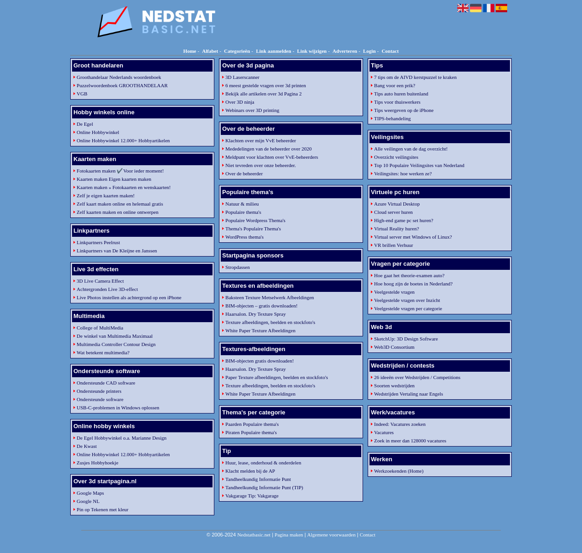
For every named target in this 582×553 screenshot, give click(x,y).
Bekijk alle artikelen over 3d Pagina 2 (263, 93)
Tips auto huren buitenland (401, 93)
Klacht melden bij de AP (250, 471)
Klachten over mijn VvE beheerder (260, 140)
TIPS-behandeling (392, 118)
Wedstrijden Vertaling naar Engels (408, 394)
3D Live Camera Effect (100, 281)
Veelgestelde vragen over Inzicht (407, 300)
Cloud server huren (393, 212)
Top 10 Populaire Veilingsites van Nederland (419, 165)
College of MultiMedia (100, 327)
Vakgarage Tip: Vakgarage (252, 495)
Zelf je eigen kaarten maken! (105, 195)
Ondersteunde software (100, 399)
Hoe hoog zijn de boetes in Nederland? (413, 283)
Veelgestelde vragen (394, 292)
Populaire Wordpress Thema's (255, 220)
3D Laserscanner (242, 77)
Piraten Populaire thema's (251, 432)
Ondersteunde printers (99, 391)
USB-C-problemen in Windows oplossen (118, 407)
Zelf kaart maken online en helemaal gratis (120, 204)
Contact (389, 51)
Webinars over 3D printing (252, 110)
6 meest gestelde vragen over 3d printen (265, 85)
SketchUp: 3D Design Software (406, 338)
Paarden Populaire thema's (252, 424)
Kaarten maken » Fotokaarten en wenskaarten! (124, 187)
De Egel (85, 124)
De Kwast (87, 446)
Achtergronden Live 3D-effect (107, 289)
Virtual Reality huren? (396, 228)
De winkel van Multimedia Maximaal (115, 336)
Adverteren (345, 51)
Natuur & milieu (242, 204)
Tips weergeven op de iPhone (404, 110)
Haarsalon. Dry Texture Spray (255, 314)
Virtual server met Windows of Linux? (413, 237)
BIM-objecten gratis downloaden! (259, 360)
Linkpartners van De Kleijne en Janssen (117, 250)
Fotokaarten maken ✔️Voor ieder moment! (120, 170)
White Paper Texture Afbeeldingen (260, 330)
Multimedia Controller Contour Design (116, 344)
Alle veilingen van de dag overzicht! (411, 148)
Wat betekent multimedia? (103, 352)
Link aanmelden (273, 51)
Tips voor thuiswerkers (397, 102)
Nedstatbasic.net (253, 534)
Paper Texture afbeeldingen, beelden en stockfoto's (276, 377)
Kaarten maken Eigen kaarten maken (114, 179)
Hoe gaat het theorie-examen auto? (409, 275)
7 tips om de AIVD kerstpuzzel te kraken (415, 77)
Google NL (88, 501)
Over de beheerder (244, 173)
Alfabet (210, 51)
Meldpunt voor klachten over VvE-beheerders (271, 157)
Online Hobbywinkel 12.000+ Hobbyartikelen (123, 140)
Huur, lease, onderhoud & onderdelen (263, 462)
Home (189, 51)
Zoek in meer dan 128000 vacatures (410, 440)
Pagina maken (288, 534)
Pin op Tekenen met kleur (103, 509)
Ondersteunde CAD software (106, 382)
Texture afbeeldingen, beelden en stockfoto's (270, 322)
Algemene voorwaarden (331, 534)
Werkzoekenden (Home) (399, 471)
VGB (82, 93)
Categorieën (237, 51)
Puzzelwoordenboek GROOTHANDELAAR (122, 85)
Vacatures (384, 432)
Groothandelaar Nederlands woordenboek (119, 77)
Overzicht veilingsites (396, 157)
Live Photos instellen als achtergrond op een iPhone (129, 297)
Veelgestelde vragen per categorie (408, 308)
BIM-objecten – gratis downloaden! (261, 305)
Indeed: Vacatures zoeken (399, 424)
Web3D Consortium (394, 347)
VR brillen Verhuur (393, 245)
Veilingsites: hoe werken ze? (403, 173)
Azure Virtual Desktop (397, 204)
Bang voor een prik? (394, 85)
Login (369, 51)
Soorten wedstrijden (394, 385)
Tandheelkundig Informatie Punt (258, 479)
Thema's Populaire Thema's (253, 228)
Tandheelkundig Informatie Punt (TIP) (264, 487)
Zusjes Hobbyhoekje (97, 462)
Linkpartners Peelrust (98, 242)
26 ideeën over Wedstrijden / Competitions (417, 377)
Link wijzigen (311, 51)
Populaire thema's (243, 212)
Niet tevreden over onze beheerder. (260, 165)
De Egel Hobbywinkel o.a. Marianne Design (122, 438)
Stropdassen (237, 267)
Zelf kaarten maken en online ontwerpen (117, 212)
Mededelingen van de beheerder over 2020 (268, 148)
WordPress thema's (244, 237)
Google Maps (90, 493)
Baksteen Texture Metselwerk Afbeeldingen (269, 297)
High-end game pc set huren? (403, 220)
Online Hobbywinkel (98, 132)
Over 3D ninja (239, 102)
